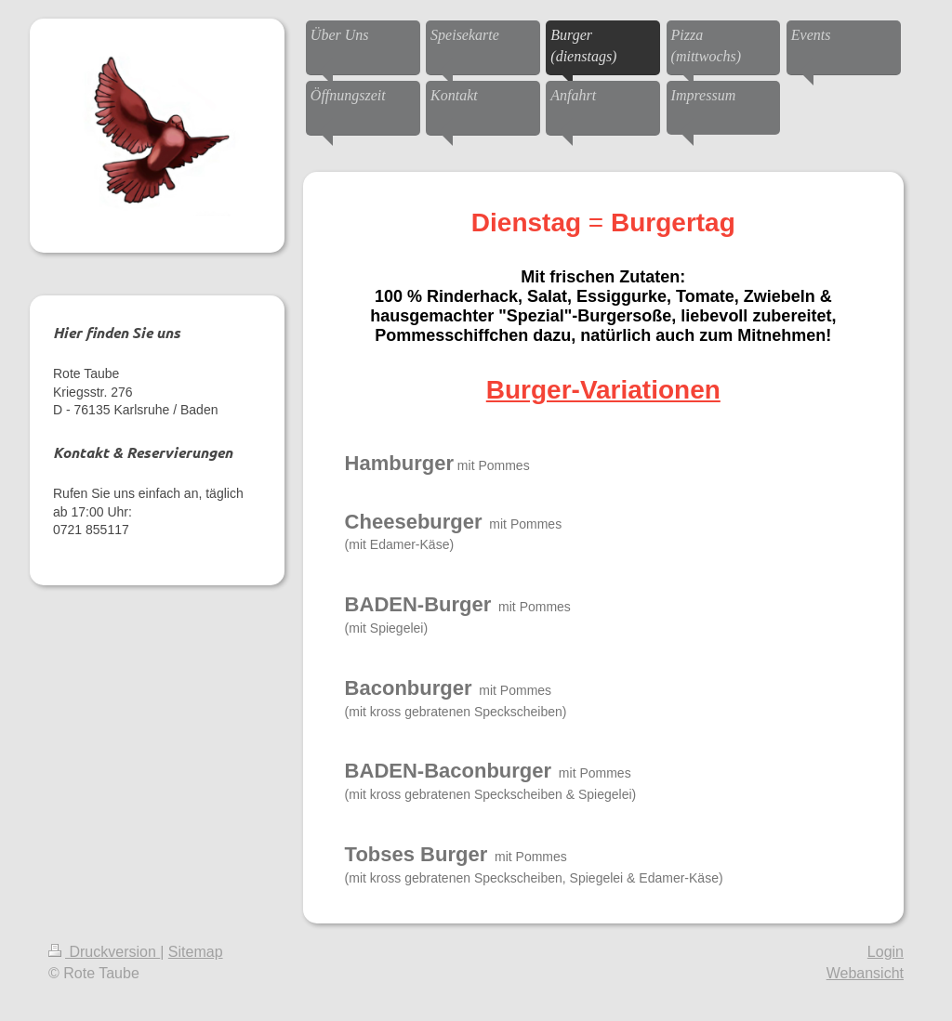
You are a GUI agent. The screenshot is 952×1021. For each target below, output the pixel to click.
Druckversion (104, 952)
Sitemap (195, 952)
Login (885, 952)
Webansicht (865, 973)
